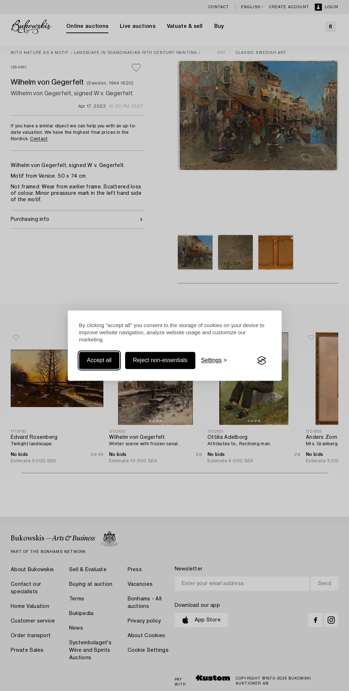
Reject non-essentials (160, 360)
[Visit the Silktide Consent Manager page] (261, 360)
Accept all (99, 360)
